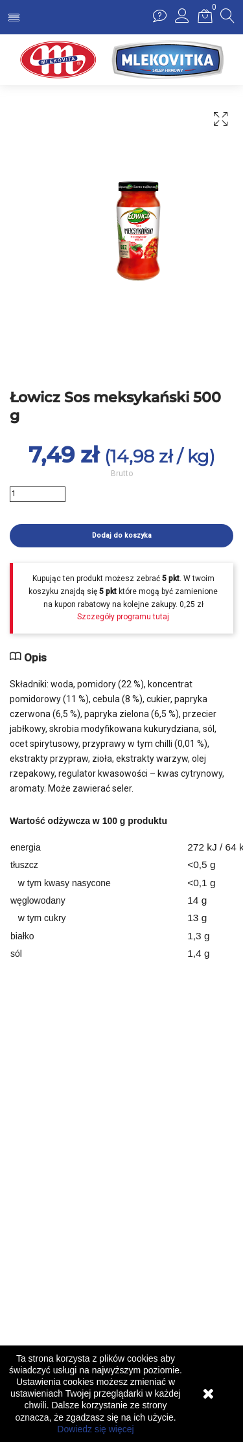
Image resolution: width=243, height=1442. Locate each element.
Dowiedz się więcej (95, 1429)
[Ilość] (37, 494)
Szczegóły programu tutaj (123, 616)
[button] (182, 19)
